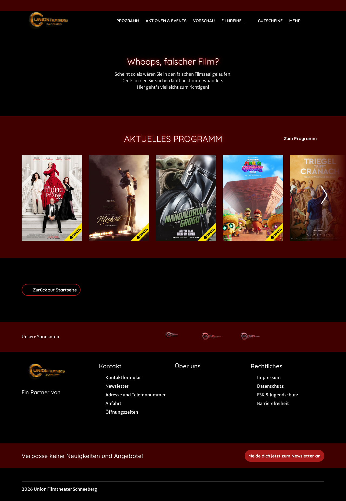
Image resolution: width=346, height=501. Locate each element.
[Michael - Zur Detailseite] (119, 198)
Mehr (298, 21)
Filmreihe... (236, 21)
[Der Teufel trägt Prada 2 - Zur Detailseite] (52, 198)
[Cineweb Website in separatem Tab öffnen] (41, 399)
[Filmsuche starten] (319, 20)
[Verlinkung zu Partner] (173, 336)
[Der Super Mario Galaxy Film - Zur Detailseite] (253, 198)
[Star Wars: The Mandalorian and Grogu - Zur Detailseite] (186, 198)
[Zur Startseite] (59, 20)
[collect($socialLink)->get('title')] (9, 5)
